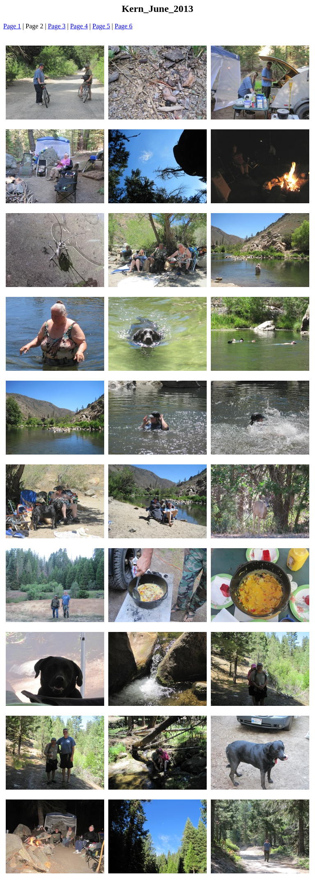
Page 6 (123, 26)
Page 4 (79, 26)
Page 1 (12, 26)
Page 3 (57, 26)
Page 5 (101, 26)
